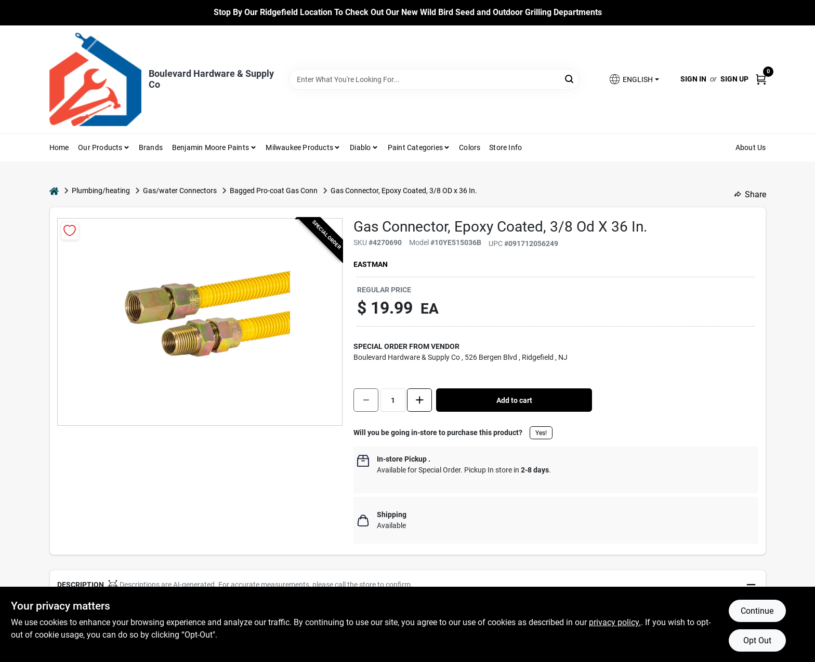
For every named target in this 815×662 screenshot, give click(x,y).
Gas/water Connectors (180, 190)
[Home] (54, 190)
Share (750, 194)
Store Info (505, 147)
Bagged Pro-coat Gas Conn (274, 190)
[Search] (569, 78)
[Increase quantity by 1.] (419, 400)
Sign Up (734, 79)
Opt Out (757, 640)
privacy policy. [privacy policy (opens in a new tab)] (615, 622)
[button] (633, 79)
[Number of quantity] (392, 400)
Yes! (541, 433)
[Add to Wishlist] (70, 231)
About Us (750, 147)
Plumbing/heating (101, 190)
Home (59, 147)
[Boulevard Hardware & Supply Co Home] (95, 79)
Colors (469, 147)
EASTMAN (370, 264)
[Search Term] (434, 79)
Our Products (100, 147)
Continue (757, 611)
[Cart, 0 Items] (761, 79)
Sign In (693, 79)
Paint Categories (415, 147)
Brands (151, 147)
